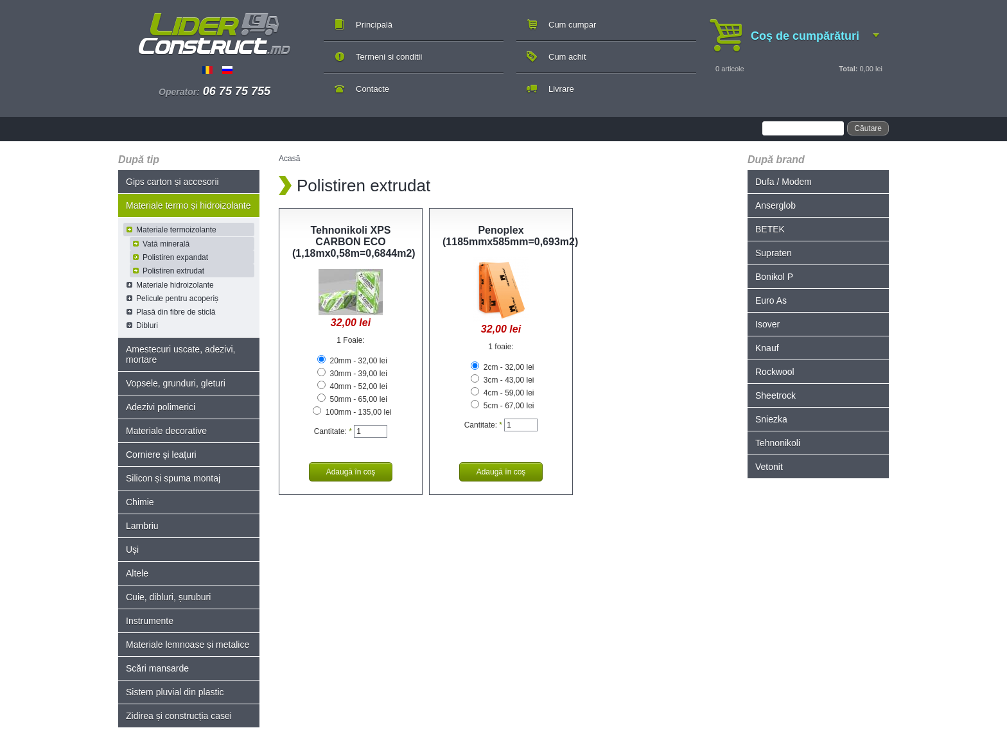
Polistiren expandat (175, 257)
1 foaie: (500, 346)
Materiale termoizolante (176, 229)
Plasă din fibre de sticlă (175, 312)
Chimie (140, 502)
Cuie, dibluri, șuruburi (168, 597)
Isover (767, 324)
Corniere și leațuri (161, 454)
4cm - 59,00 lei (502, 392)
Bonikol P (774, 277)
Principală (374, 25)
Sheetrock (775, 395)
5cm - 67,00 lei (502, 405)
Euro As (771, 300)
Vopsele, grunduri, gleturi (175, 383)
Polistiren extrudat (173, 270)
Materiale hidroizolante (175, 285)
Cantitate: (333, 431)
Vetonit (769, 467)
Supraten (773, 253)
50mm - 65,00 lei (352, 399)
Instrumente (149, 621)
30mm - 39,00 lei (352, 373)
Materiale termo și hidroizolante (188, 205)
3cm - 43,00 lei (502, 380)
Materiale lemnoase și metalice (187, 644)
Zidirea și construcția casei (179, 716)
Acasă (289, 158)
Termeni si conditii (389, 57)
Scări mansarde (157, 668)
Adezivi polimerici (160, 407)
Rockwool (774, 372)
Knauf (767, 348)
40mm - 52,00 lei (352, 386)
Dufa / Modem (783, 182)
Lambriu (142, 526)
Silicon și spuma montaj (173, 478)
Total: (848, 69)
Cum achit (567, 57)
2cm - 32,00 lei (502, 367)
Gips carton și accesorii (172, 182)
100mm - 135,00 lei (352, 412)
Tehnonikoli (777, 443)
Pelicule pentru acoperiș (177, 298)
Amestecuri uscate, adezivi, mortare (180, 354)
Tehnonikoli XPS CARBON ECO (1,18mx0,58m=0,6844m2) (354, 242)
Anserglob (775, 205)
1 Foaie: (350, 340)
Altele (137, 573)
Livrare (561, 89)
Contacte (372, 89)
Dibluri (147, 325)
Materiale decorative (166, 431)
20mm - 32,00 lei (352, 360)
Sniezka (771, 419)
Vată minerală (166, 243)
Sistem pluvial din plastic (175, 692)
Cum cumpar (572, 25)
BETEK (770, 229)
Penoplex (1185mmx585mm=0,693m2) (510, 236)
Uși (132, 549)
